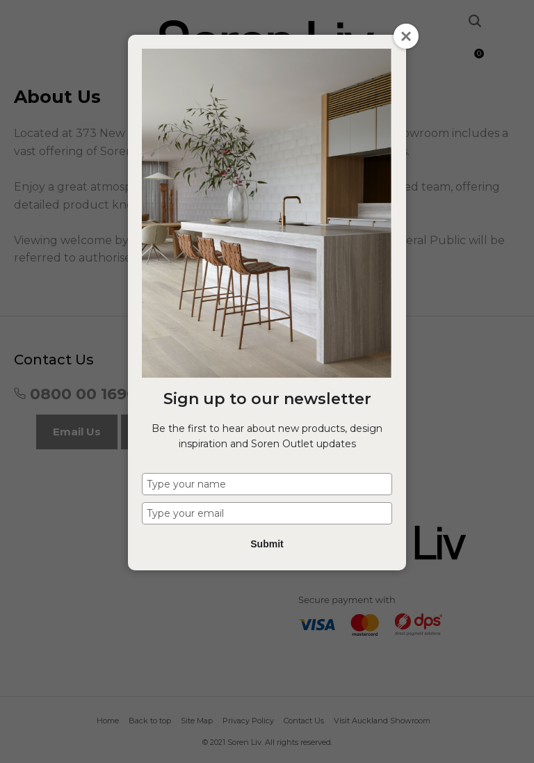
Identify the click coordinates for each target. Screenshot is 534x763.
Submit (266, 543)
